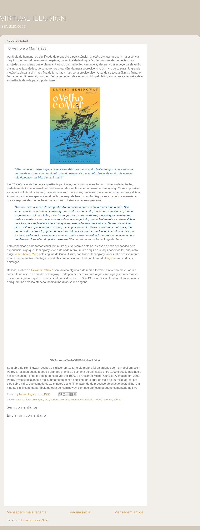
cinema (74, 399)
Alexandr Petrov (41, 270)
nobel (98, 399)
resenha (107, 399)
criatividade (86, 399)
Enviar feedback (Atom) (34, 520)
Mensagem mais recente (27, 512)
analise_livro (23, 399)
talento (117, 399)
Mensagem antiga (128, 512)
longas (109, 258)
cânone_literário (60, 399)
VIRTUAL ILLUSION (33, 18)
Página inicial (80, 512)
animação (37, 399)
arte (47, 399)
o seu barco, (26, 254)
